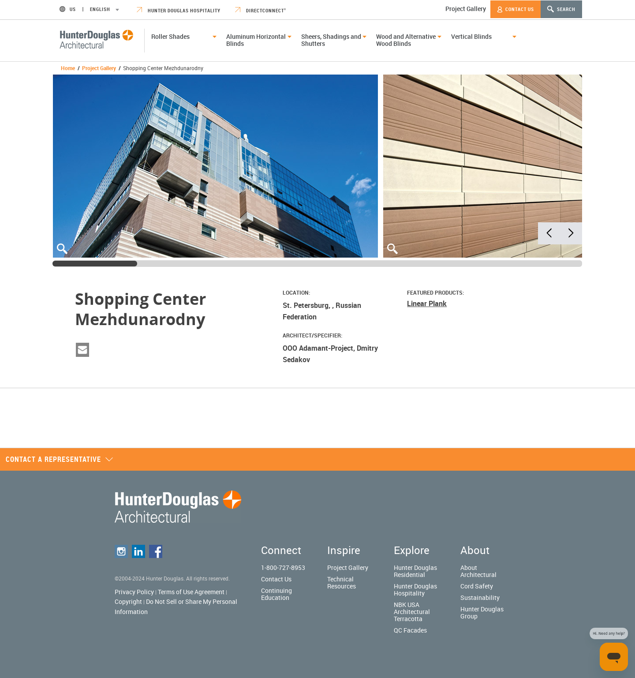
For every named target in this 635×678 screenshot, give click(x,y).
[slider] (94, 263)
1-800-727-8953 (283, 567)
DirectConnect (260, 10)
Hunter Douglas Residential (415, 571)
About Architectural (478, 571)
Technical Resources (341, 582)
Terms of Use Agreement (191, 592)
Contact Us (515, 9)
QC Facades (410, 630)
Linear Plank (427, 303)
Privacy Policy (134, 592)
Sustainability (480, 597)
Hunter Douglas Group (482, 612)
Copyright (128, 601)
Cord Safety (476, 586)
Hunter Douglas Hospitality (178, 10)
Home (68, 67)
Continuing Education (276, 594)
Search (561, 9)
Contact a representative (59, 459)
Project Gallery (465, 8)
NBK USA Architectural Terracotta (412, 611)
